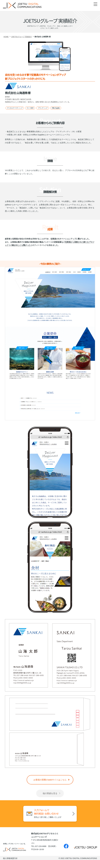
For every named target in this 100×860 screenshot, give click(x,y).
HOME (6, 37)
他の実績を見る (50, 793)
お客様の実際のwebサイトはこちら (49, 780)
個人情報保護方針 (10, 857)
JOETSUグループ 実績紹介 (21, 37)
